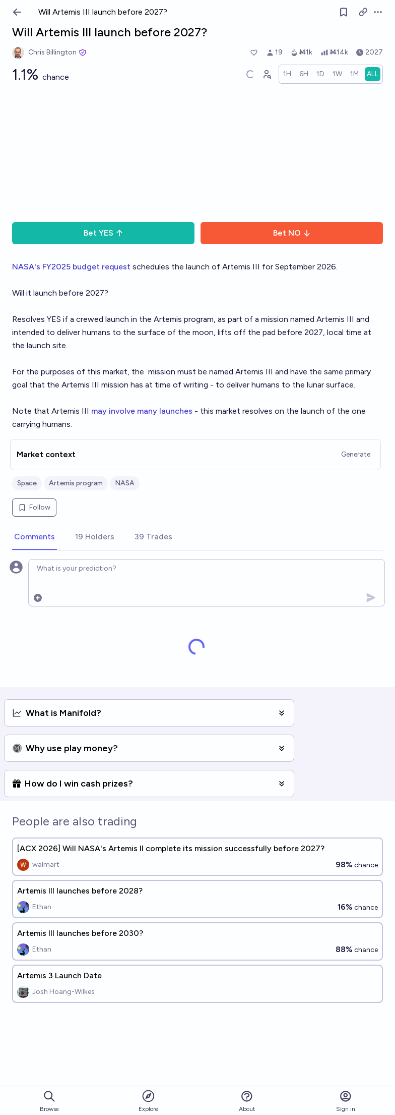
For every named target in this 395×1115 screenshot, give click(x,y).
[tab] (34, 537)
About (247, 1101)
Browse (49, 1101)
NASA (125, 483)
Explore (148, 1100)
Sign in (345, 1101)
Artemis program (76, 483)
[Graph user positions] (266, 74)
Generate (355, 454)
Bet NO (292, 233)
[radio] (287, 74)
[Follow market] (344, 12)
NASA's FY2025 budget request (71, 266)
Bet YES (103, 233)
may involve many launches (141, 411)
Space (27, 483)
